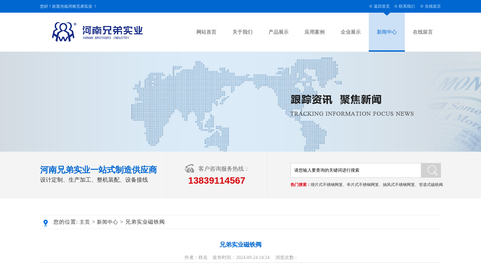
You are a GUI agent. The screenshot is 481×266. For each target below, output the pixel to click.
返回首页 (382, 6)
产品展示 (279, 32)
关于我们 (242, 32)
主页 (84, 222)
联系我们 (407, 6)
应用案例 (315, 32)
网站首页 (206, 32)
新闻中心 (387, 32)
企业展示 (351, 32)
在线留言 (433, 6)
